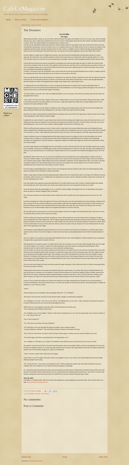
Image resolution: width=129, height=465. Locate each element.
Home (8, 20)
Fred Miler (31, 393)
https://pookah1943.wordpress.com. (37, 382)
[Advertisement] (11, 54)
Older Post (103, 457)
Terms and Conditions (39, 20)
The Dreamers (45, 393)
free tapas (37, 393)
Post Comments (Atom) (36, 461)
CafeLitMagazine (25, 8)
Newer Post (26, 457)
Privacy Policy (21, 20)
